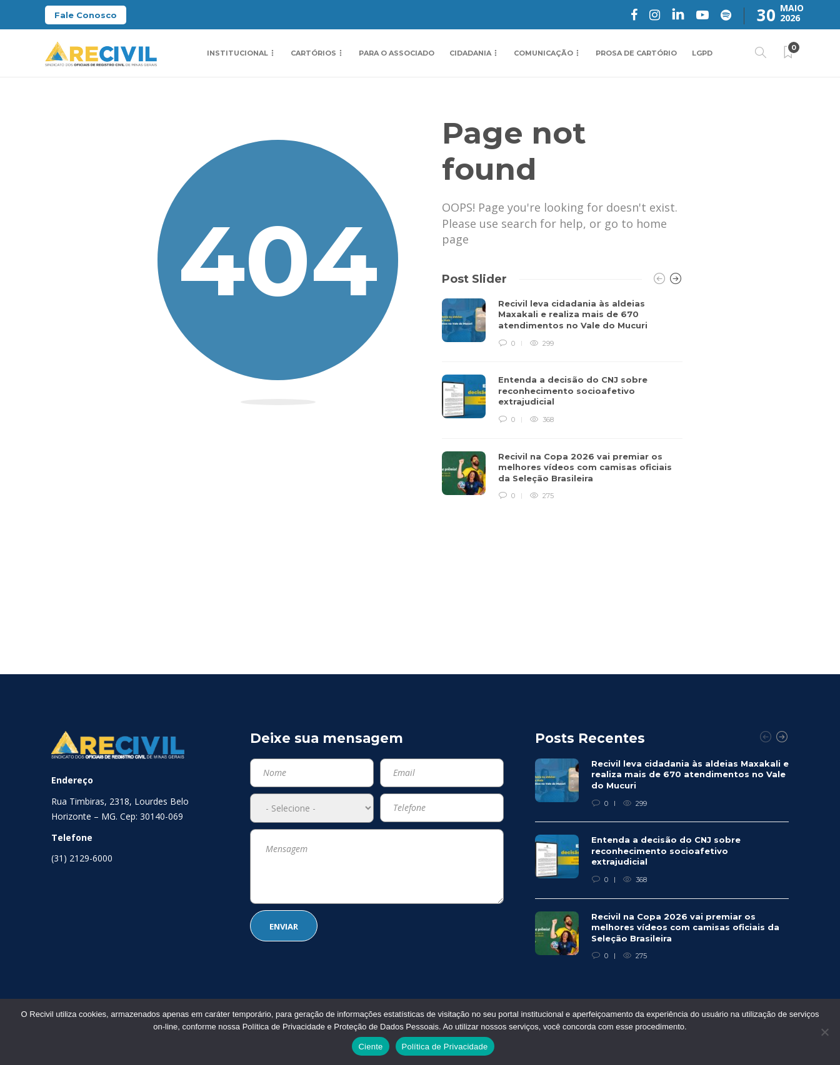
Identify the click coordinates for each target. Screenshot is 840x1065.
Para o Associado (396, 53)
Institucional (237, 53)
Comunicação (543, 53)
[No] (824, 1032)
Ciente (370, 1046)
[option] (562, 400)
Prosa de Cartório (636, 53)
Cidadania (470, 53)
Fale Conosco (85, 15)
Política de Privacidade (445, 1046)
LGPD (702, 53)
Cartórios (313, 53)
